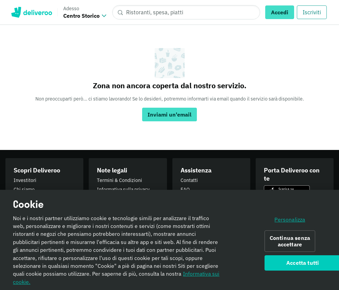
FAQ (185, 189)
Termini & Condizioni (119, 180)
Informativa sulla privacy (123, 189)
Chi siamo (24, 189)
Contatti (189, 180)
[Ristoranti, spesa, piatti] (186, 12)
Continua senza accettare (290, 243)
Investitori (25, 180)
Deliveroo (31, 12)
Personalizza (289, 222)
